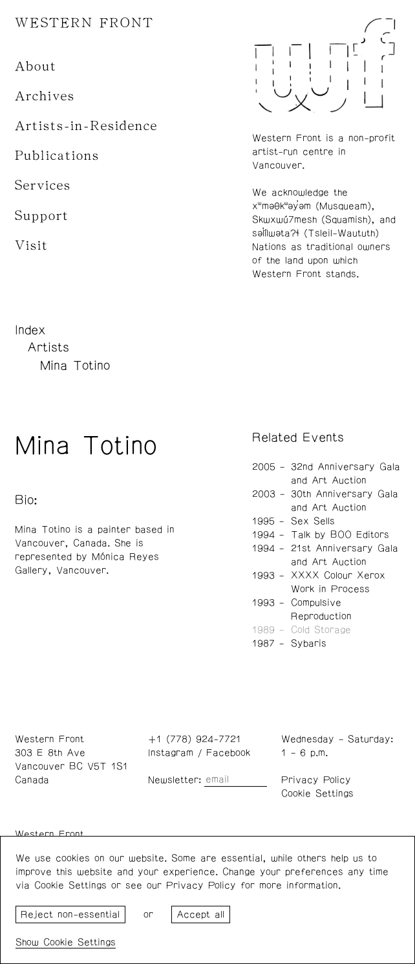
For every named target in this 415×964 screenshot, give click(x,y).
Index (30, 329)
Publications (57, 155)
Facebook (228, 753)
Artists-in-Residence (86, 126)
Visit (31, 245)
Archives (45, 96)
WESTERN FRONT (84, 23)
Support (42, 216)
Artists (48, 347)
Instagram (170, 753)
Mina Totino (75, 365)
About (36, 66)
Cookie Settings (317, 793)
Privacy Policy (316, 780)
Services (43, 185)
